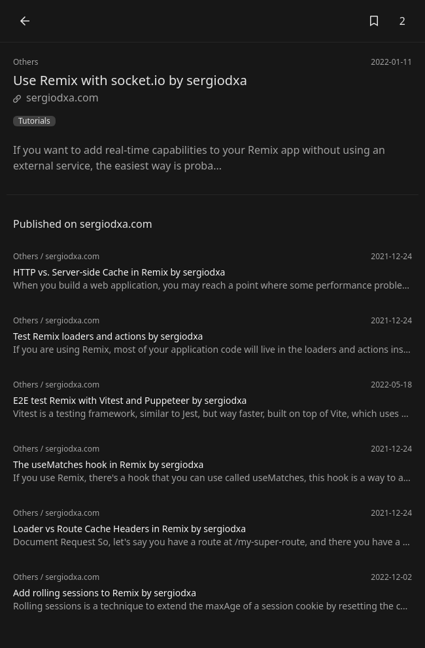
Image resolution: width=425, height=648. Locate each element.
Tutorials (34, 121)
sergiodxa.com (56, 97)
